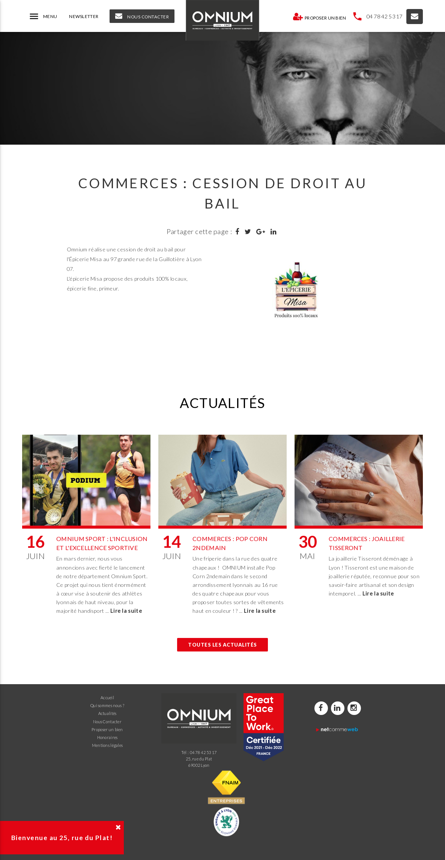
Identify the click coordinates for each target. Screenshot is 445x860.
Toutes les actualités (222, 645)
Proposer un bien (319, 17)
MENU (43, 17)
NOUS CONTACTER (142, 16)
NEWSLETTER (83, 16)
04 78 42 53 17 (385, 16)
